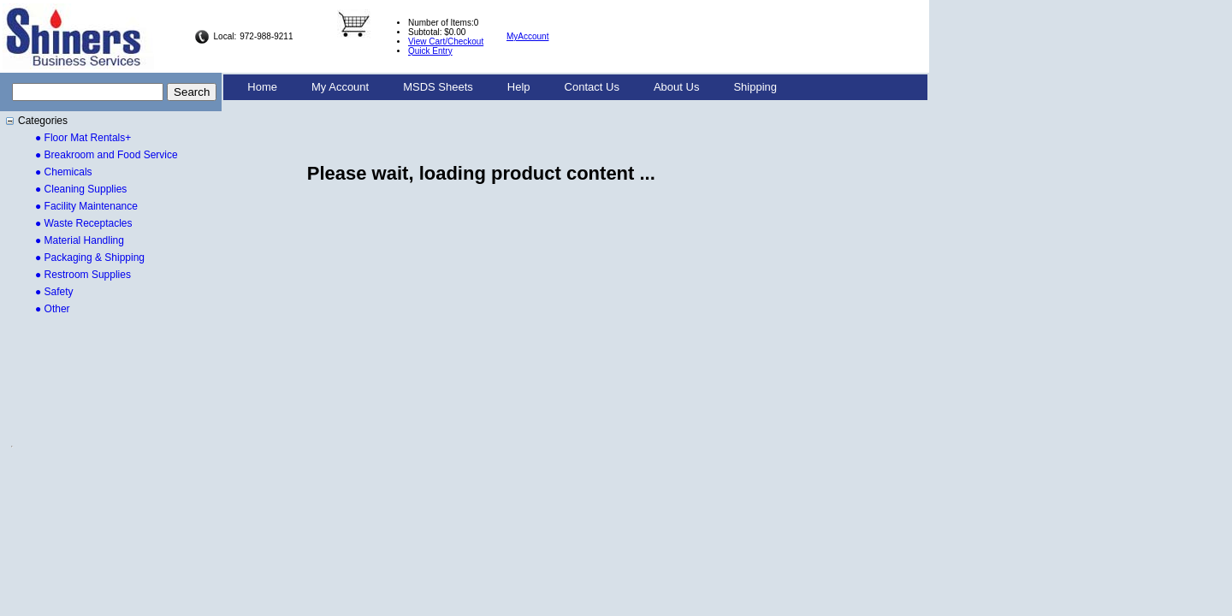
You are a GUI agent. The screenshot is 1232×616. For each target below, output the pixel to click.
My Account (340, 86)
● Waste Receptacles (84, 223)
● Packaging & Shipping (90, 258)
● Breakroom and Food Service (106, 155)
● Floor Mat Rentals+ (83, 138)
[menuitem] (262, 87)
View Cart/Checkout (445, 41)
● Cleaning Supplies (81, 189)
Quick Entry (430, 51)
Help (518, 86)
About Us (676, 86)
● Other (52, 309)
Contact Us (592, 86)
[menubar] (512, 87)
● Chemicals (63, 172)
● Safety (54, 292)
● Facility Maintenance (86, 206)
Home (262, 86)
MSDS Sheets (438, 86)
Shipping (755, 86)
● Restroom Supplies (83, 275)
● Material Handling (79, 240)
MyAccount (527, 36)
